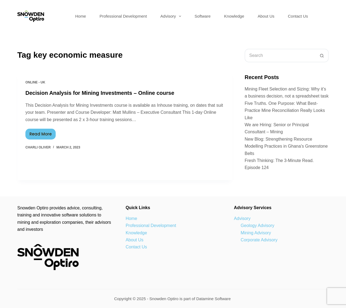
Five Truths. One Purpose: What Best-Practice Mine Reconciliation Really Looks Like (285, 110)
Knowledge (234, 16)
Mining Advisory (256, 233)
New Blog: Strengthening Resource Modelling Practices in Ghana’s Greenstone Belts (286, 146)
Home (80, 16)
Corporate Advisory (259, 240)
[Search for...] (280, 55)
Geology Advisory (257, 225)
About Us (266, 16)
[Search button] (322, 55)
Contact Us (298, 16)
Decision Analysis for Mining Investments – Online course (99, 93)
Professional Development (123, 16)
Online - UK (35, 82)
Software (203, 16)
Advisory (171, 16)
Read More (42, 133)
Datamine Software (214, 298)
